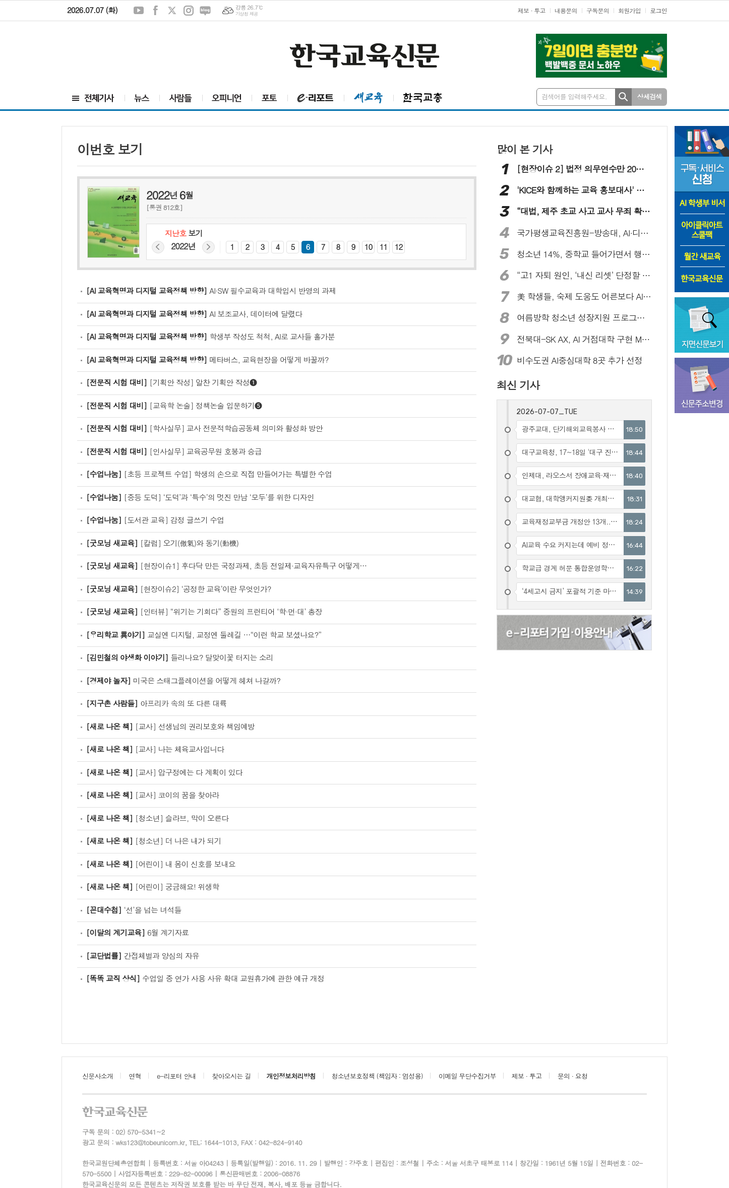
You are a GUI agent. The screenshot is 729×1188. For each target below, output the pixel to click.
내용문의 (566, 10)
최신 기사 (518, 384)
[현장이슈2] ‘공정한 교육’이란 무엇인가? (178, 588)
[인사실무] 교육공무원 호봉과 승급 (174, 451)
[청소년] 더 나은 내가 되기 (153, 840)
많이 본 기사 (524, 149)
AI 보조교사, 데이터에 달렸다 (194, 313)
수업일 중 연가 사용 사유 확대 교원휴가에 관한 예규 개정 (205, 978)
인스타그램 (188, 10)
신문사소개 (97, 1076)
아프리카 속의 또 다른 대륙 (156, 703)
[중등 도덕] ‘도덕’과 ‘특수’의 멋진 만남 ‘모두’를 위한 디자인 (200, 497)
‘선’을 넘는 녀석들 (133, 909)
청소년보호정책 (376, 1076)
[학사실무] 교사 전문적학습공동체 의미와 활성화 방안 (204, 428)
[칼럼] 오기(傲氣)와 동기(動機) (162, 543)
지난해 (158, 247)
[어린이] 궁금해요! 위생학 (152, 886)
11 (384, 246)
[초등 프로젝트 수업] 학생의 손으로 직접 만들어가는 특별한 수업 (209, 474)
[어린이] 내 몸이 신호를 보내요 (160, 864)
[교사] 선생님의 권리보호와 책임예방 (170, 726)
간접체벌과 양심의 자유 (142, 955)
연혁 (135, 1076)
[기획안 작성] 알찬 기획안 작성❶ (171, 382)
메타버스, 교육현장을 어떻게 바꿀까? (207, 359)
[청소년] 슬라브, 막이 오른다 (157, 818)
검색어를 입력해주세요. (574, 96)
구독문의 (597, 10)
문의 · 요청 (573, 1076)
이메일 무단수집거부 (467, 1076)
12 (399, 246)
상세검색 (649, 96)
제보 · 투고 (531, 10)
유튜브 (138, 10)
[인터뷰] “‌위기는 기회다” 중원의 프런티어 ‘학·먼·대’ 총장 (204, 611)
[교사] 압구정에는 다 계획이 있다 (164, 772)
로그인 (658, 10)
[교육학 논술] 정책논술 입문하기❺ (174, 405)
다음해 (208, 247)
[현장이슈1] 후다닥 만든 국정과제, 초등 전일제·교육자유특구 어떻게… (226, 565)
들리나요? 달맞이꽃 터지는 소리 (179, 657)
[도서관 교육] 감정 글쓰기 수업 (155, 519)
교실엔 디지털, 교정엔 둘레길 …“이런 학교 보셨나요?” (203, 634)
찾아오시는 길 (231, 1076)
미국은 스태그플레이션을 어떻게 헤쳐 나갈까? (183, 680)
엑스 (171, 10)
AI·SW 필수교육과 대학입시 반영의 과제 (211, 290)
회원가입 (629, 10)
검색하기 (623, 97)
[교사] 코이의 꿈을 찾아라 (152, 794)
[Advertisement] (127, 49)
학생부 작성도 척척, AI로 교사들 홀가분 (210, 336)
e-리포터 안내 (176, 1076)
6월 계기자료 (137, 932)
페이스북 (155, 10)
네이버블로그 (205, 10)
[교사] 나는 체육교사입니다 (155, 749)
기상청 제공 (246, 14)
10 (368, 246)
